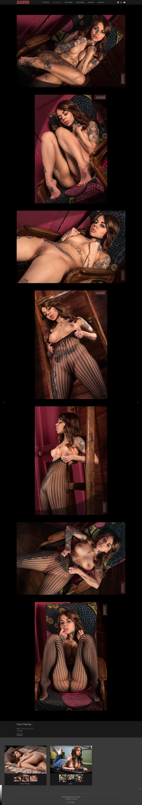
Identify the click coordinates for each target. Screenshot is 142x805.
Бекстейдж (68, 2)
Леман (19, 735)
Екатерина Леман (27, 728)
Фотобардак (80, 2)
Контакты (101, 2)
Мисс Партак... (25, 783)
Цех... (71, 783)
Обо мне (91, 2)
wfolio (73, 802)
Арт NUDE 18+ (57, 2)
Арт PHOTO (45, 2)
